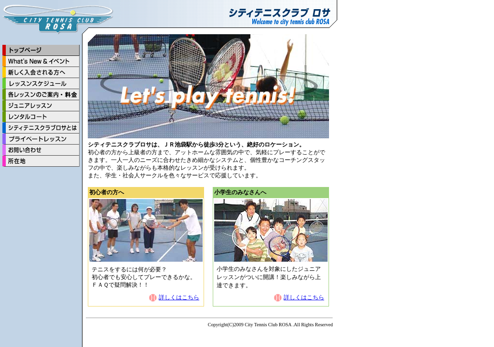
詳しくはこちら (179, 297)
